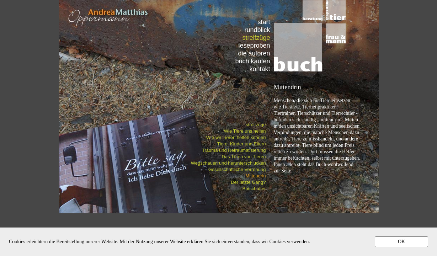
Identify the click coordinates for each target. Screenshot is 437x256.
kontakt (259, 69)
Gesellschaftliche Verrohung (237, 169)
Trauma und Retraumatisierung (234, 150)
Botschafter (254, 188)
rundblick (257, 30)
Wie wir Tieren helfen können (236, 137)
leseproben (254, 45)
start (263, 22)
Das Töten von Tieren (244, 156)
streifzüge (256, 124)
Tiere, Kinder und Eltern (241, 144)
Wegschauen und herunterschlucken (228, 163)
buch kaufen (252, 61)
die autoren (254, 53)
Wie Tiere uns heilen (245, 131)
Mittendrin (255, 176)
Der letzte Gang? (248, 182)
